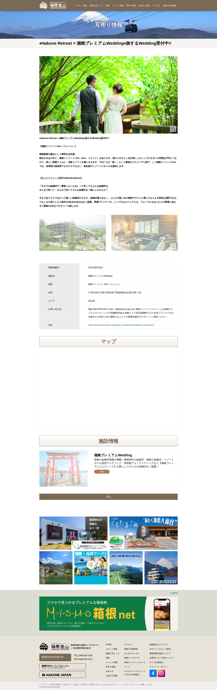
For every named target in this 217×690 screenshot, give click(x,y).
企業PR (174, 593)
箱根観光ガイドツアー (159, 644)
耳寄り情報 (131, 5)
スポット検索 (81, 5)
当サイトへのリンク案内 (160, 649)
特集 (107, 5)
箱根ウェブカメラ (132, 658)
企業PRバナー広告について (161, 658)
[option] (73, 533)
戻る (108, 496)
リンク (127, 667)
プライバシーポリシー (159, 667)
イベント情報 (118, 5)
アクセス (156, 5)
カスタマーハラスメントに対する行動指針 (134, 673)
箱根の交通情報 (169, 5)
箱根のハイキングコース (134, 662)
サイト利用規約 (156, 662)
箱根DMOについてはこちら (64, 667)
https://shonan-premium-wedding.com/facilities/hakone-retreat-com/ (121, 325)
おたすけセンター (132, 653)
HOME (109, 644)
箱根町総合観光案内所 (53, 657)
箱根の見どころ (96, 5)
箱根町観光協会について (160, 653)
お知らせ (109, 671)
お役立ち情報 (144, 5)
